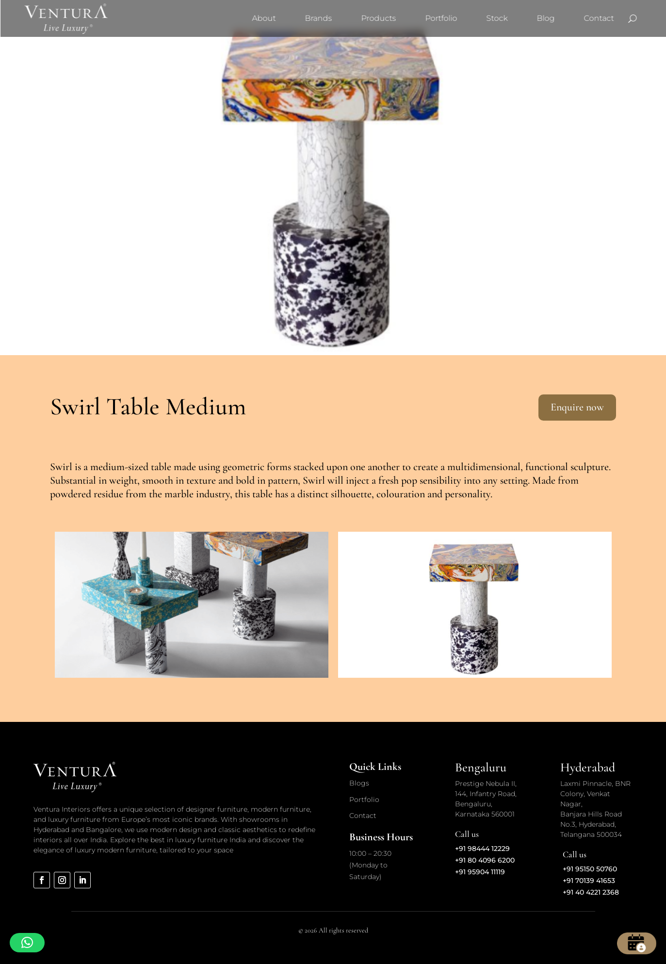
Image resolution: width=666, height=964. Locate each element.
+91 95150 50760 (590, 869)
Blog (545, 18)
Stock (496, 18)
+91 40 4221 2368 (591, 892)
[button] (27, 942)
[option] (191, 605)
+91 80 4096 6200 (485, 860)
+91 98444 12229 (482, 848)
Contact (599, 18)
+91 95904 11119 (480, 871)
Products (378, 18)
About (264, 18)
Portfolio (441, 18)
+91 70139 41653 (589, 880)
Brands (318, 18)
